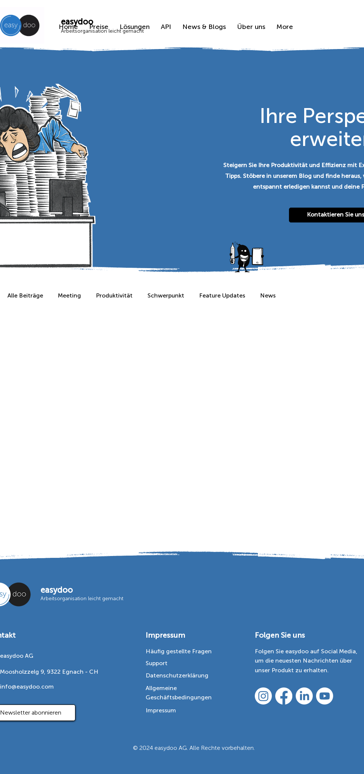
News (268, 295)
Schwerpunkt (165, 295)
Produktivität (114, 295)
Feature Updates (222, 295)
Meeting (69, 295)
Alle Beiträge (25, 295)
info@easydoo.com (27, 686)
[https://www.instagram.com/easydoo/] (263, 696)
